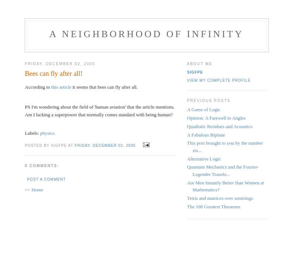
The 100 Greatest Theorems (214, 206)
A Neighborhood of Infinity (146, 34)
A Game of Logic (204, 109)
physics (47, 133)
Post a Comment (46, 179)
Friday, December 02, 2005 (105, 146)
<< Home (34, 189)
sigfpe (195, 72)
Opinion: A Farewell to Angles (216, 118)
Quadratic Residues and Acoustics (219, 126)
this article (61, 87)
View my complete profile (219, 80)
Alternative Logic (204, 159)
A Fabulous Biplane (206, 135)
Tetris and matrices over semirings (220, 198)
